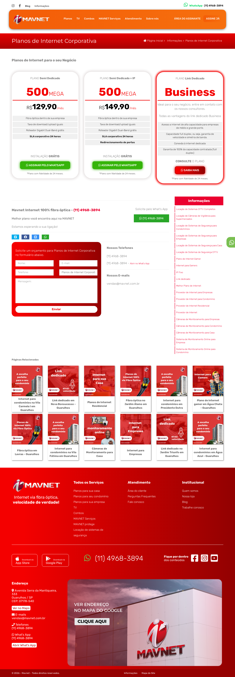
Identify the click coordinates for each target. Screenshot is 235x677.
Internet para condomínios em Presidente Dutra (172, 404)
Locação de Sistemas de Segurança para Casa (199, 245)
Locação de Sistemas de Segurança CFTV (197, 252)
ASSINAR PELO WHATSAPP (45, 165)
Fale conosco (136, 502)
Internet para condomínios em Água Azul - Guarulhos (208, 452)
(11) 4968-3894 (151, 218)
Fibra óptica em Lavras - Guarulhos (27, 452)
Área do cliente (137, 490)
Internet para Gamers (186, 265)
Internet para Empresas (135, 452)
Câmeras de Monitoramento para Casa (195, 332)
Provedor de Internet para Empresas (194, 292)
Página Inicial (153, 40)
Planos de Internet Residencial (99, 404)
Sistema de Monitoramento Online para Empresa (195, 341)
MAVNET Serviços (109, 18)
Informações (42, 6)
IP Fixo (179, 272)
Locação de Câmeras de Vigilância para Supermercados (195, 217)
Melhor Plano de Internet (188, 285)
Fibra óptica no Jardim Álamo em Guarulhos (136, 404)
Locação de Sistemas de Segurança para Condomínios (196, 227)
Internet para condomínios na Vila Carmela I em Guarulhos (27, 404)
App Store (25, 561)
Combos (89, 18)
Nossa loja (188, 496)
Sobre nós (152, 18)
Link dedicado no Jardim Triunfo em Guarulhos (172, 452)
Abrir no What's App (139, 263)
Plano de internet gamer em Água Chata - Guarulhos (208, 404)
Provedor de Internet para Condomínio (195, 299)
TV (78, 18)
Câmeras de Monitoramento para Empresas (198, 319)
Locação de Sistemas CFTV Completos (195, 209)
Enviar (56, 309)
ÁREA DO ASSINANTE (187, 18)
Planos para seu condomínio (91, 496)
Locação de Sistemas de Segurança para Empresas (196, 237)
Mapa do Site (148, 673)
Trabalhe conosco (193, 507)
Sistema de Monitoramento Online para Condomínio (195, 351)
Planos (68, 18)
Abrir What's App (24, 645)
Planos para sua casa (87, 490)
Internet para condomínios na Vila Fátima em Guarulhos (63, 452)
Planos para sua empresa (89, 502)
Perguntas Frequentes (142, 496)
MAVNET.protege (84, 524)
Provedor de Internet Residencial (192, 305)
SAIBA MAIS (190, 170)
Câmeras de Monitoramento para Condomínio (199, 326)
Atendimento (133, 18)
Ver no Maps (21, 608)
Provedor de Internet (186, 312)
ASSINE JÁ (213, 18)
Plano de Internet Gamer (188, 259)
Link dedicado (183, 279)
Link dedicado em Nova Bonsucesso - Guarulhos (63, 404)
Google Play (55, 561)
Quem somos (190, 490)
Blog (27, 6)
